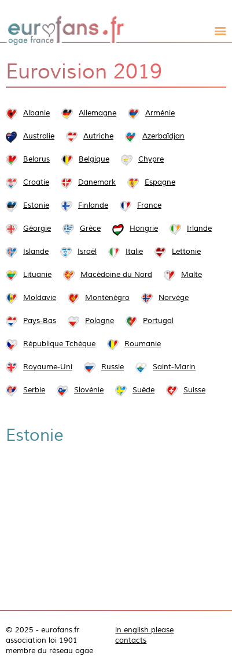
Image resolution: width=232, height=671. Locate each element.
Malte (191, 274)
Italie (134, 251)
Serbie (34, 390)
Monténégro (107, 297)
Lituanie (37, 274)
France (149, 205)
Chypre (151, 159)
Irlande (199, 228)
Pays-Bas (39, 320)
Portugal (158, 320)
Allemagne (97, 113)
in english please (144, 630)
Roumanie (142, 343)
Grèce (90, 228)
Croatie (36, 182)
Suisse (194, 390)
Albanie (36, 113)
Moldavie (39, 297)
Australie (38, 136)
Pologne (99, 320)
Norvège (174, 297)
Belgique (94, 159)
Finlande (93, 205)
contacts (130, 640)
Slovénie (89, 390)
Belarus (36, 159)
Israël (87, 251)
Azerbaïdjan (163, 136)
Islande (36, 251)
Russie (112, 367)
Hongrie (144, 228)
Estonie (36, 205)
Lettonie (186, 251)
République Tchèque (59, 343)
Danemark (97, 182)
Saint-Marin (174, 367)
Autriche (98, 136)
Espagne (160, 182)
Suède (143, 390)
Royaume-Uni (47, 367)
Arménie (160, 113)
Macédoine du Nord (116, 274)
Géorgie (37, 228)
